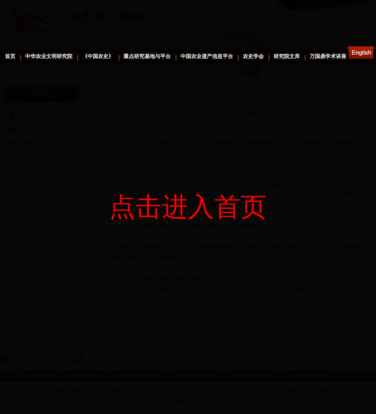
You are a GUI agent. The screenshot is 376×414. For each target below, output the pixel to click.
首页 (10, 56)
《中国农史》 (98, 56)
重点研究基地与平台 (147, 56)
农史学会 (253, 56)
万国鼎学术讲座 (328, 56)
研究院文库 (287, 56)
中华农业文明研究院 (48, 56)
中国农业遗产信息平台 (206, 56)
